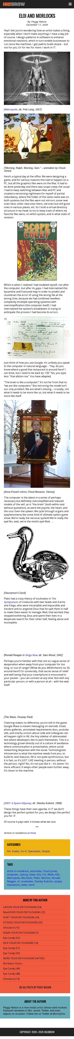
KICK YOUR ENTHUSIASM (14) (20, 943)
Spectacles (34, 851)
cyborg (24, 874)
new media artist (33, 1007)
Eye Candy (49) (11, 968)
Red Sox (45, 878)
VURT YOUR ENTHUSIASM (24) (21, 917)
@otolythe (59, 1013)
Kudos (15, 851)
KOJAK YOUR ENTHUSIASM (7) (20, 932)
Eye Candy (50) (11, 953)
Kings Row (31, 655)
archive (31, 833)
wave (24, 884)
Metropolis (11, 109)
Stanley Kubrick (44, 881)
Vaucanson (13, 884)
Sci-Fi (24, 851)
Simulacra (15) (11, 927)
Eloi (39, 874)
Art (9, 851)
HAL (57, 874)
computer (12, 874)
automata (35, 871)
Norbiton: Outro (12, 963)
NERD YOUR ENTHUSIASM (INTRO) (23, 958)
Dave (32, 874)
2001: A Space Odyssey (18, 803)
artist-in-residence (18, 871)
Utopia (46, 851)
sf (18, 881)
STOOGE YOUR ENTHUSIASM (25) (22, 922)
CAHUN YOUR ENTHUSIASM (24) (22, 907)
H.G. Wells (48, 874)
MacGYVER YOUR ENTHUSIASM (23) (24, 912)
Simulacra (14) (11, 978)
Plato (37, 878)
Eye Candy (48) (11, 973)
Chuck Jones (50, 871)
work (32, 884)
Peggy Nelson (44, 987)
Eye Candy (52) (11, 938)
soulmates (27, 881)
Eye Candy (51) (11, 948)
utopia (58, 881)
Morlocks (26, 878)
